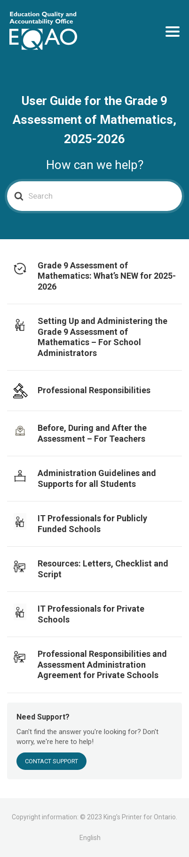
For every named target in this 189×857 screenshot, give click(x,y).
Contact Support (51, 761)
